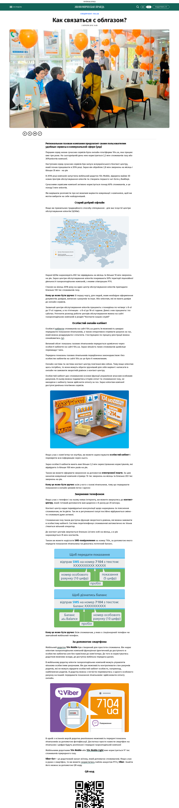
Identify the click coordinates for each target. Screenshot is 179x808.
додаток (61, 647)
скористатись (88, 762)
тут (62, 338)
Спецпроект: (89, 14)
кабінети (59, 328)
